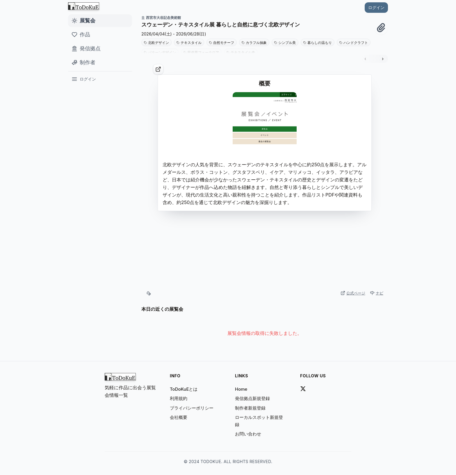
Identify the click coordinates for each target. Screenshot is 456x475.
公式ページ (353, 293)
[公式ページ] (158, 69)
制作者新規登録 (250, 408)
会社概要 (178, 417)
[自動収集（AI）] (148, 293)
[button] (257, 25)
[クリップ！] (381, 28)
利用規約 (178, 398)
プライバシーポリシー (191, 408)
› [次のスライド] (383, 59)
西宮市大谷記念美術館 (161, 17)
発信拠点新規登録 (252, 398)
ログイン (376, 7)
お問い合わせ (248, 434)
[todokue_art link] (303, 389)
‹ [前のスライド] (365, 59)
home (241, 389)
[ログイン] (100, 79)
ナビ (376, 293)
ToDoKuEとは (183, 389)
